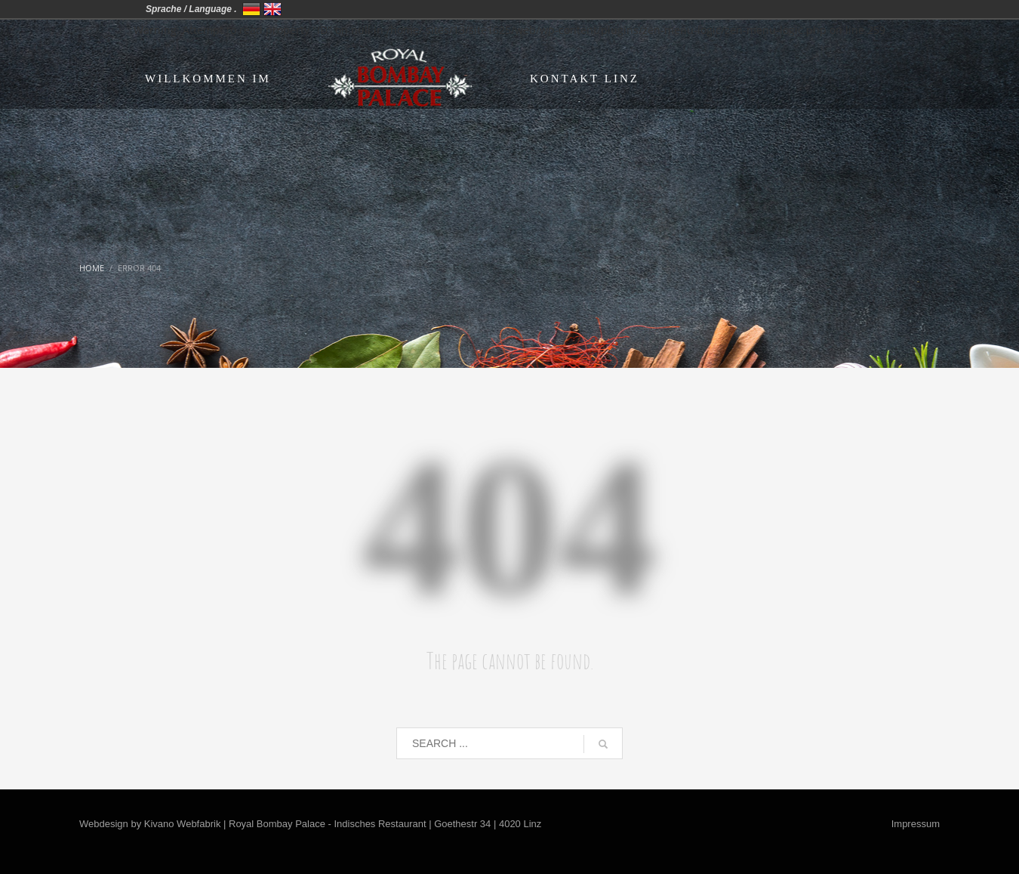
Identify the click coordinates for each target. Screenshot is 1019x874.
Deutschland (251, 9)
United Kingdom (272, 9)
